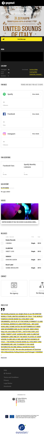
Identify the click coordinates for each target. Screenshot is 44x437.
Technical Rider (33, 69)
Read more (4, 357)
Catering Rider (33, 72)
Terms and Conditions (11, 377)
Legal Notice (8, 383)
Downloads (7, 386)
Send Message (22, 39)
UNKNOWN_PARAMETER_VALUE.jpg (36, 74)
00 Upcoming (5, 188)
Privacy (6, 380)
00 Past (12, 188)
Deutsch (8, 373)
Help (5, 370)
